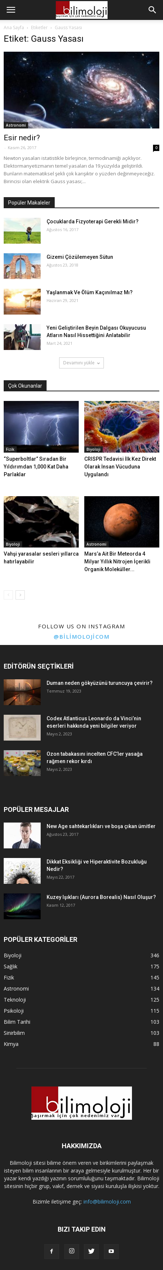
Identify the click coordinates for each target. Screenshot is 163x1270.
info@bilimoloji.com (107, 1201)
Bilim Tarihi (17, 1021)
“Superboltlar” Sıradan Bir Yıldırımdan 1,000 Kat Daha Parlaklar (36, 466)
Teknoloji (15, 999)
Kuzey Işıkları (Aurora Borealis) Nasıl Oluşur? (101, 897)
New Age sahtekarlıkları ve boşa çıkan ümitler (101, 826)
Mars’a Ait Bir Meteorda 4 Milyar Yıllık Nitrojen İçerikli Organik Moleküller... (117, 561)
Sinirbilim (14, 1032)
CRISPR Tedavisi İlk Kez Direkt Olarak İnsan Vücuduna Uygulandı (120, 466)
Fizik (10, 449)
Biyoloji (93, 449)
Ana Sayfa (14, 27)
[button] (152, 10)
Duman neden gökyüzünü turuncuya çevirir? (100, 683)
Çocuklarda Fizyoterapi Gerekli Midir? (93, 221)
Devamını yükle (81, 363)
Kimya (11, 1043)
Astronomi (16, 125)
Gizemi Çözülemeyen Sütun (80, 257)
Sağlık (10, 966)
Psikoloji (14, 1010)
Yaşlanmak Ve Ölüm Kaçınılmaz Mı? (90, 292)
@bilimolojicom (81, 636)
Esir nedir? (22, 137)
